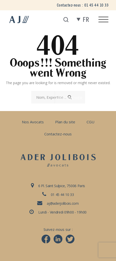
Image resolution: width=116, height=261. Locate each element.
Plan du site (65, 121)
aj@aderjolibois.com (63, 203)
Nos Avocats (33, 121)
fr (86, 20)
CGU (90, 121)
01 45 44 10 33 (96, 5)
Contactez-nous (58, 133)
